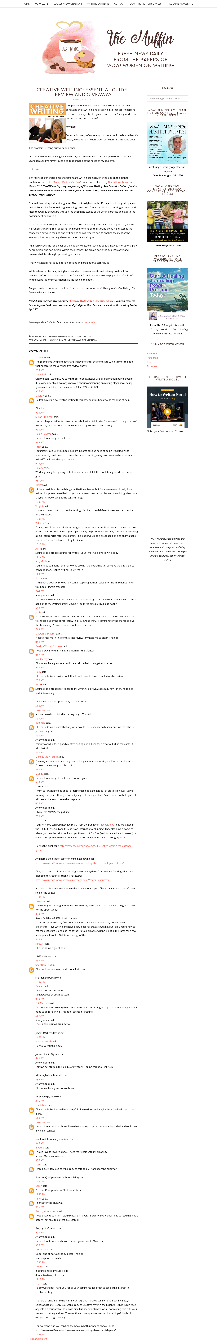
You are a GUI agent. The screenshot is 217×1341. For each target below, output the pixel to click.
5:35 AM (39, 718)
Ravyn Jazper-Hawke (46, 1211)
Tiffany (39, 468)
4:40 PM (39, 914)
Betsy (38, 485)
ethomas (40, 722)
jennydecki (41, 374)
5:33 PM (39, 608)
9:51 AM (39, 480)
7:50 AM (39, 816)
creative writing (57, 336)
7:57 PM (39, 1079)
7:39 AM (39, 370)
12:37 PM (40, 982)
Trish (38, 446)
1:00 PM (39, 574)
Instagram (152, 357)
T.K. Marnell (42, 1003)
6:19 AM (39, 782)
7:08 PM (39, 629)
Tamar (39, 986)
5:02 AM (39, 1015)
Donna (39, 1266)
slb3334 (39, 943)
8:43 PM (39, 999)
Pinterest (152, 366)
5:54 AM (39, 769)
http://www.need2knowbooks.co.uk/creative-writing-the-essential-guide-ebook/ (79, 863)
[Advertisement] (167, 485)
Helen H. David (43, 433)
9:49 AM (39, 463)
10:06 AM (40, 518)
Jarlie (38, 612)
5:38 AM (39, 735)
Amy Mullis (41, 561)
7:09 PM (39, 960)
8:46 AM (39, 1143)
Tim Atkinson (89, 340)
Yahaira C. (40, 523)
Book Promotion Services (145, 3)
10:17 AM (40, 544)
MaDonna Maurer (45, 633)
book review (39, 336)
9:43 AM (39, 442)
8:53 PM (39, 642)
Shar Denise (42, 965)
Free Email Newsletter (180, 3)
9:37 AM (39, 391)
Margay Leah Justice (46, 756)
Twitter (151, 362)
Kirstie (39, 578)
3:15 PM (39, 1100)
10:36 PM (40, 1262)
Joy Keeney (41, 659)
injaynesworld (43, 1041)
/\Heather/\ (41, 1249)
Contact (119, 3)
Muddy (39, 773)
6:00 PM (39, 1117)
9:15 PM (39, 1207)
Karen (38, 1164)
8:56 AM (39, 1160)
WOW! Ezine (41, 3)
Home (26, 3)
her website (89, 322)
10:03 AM (40, 502)
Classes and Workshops (67, 3)
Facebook (152, 353)
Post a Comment (38, 1338)
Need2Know (106, 824)
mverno (39, 1147)
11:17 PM (40, 1279)
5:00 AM (39, 705)
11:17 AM (40, 557)
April (38, 548)
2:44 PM (39, 591)
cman (38, 1198)
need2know (74, 340)
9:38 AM (39, 412)
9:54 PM (39, 1245)
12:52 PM (40, 1181)
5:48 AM (39, 752)
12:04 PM (40, 897)
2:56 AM (39, 680)
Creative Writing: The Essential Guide (63, 182)
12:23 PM (40, 1334)
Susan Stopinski (44, 417)
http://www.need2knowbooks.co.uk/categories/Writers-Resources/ (72, 880)
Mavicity (39, 395)
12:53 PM (40, 1194)
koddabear (41, 1105)
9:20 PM (39, 1232)
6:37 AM (39, 803)
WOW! (38, 820)
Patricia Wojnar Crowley (48, 646)
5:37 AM (39, 939)
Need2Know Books (118, 182)
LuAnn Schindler (57, 340)
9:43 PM (39, 667)
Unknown (40, 710)
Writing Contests (98, 3)
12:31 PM (40, 1037)
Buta (38, 684)
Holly (38, 671)
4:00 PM (39, 1058)
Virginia (39, 506)
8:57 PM (39, 654)
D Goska (40, 357)
